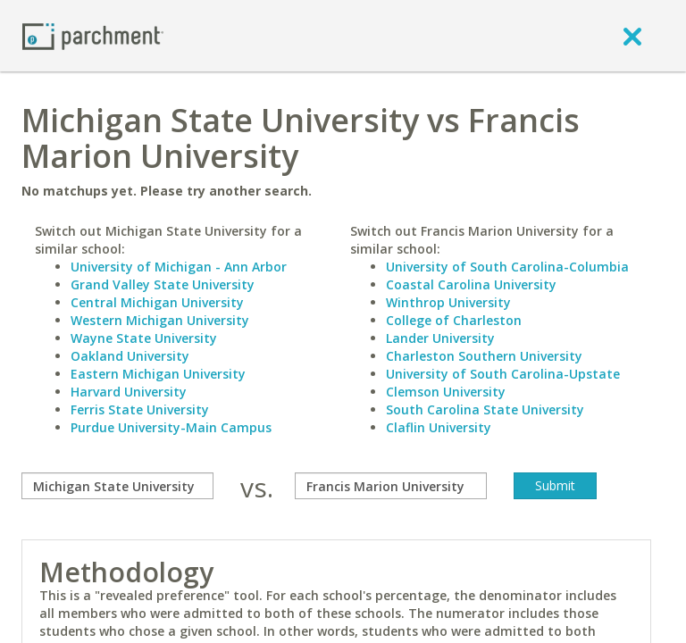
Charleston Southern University (484, 355)
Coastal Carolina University (471, 284)
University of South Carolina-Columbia (507, 266)
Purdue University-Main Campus (171, 427)
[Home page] (92, 35)
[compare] (117, 485)
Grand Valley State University (163, 284)
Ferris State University (140, 409)
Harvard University (129, 391)
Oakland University (130, 355)
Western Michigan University (160, 320)
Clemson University (446, 391)
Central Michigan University (157, 302)
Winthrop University (448, 302)
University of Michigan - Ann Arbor (179, 266)
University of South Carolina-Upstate (503, 373)
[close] (632, 35)
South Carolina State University (485, 409)
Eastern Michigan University (158, 373)
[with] (391, 485)
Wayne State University (144, 338)
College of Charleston (454, 320)
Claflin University (438, 427)
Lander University (440, 338)
